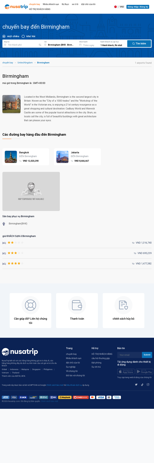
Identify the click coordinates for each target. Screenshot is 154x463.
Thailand (15, 373)
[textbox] (19, 43)
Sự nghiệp (70, 367)
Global (4, 369)
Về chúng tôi (72, 371)
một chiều (13, 36)
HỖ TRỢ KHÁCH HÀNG (39, 9)
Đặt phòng (96, 362)
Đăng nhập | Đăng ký (138, 7)
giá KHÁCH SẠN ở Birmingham (19, 236)
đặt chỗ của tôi (88, 4)
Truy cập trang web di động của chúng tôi (134, 377)
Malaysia (25, 369)
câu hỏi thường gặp (101, 358)
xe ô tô (75, 4)
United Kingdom (25, 62)
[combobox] (19, 43)
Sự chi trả (96, 367)
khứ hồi (30, 36)
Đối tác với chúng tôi (75, 375)
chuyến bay (34, 4)
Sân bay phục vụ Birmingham (18, 216)
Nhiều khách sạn (51, 4)
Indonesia (14, 369)
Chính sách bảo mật (55, 385)
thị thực (65, 4)
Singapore (36, 369)
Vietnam (5, 373)
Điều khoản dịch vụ (74, 385)
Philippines (48, 369)
